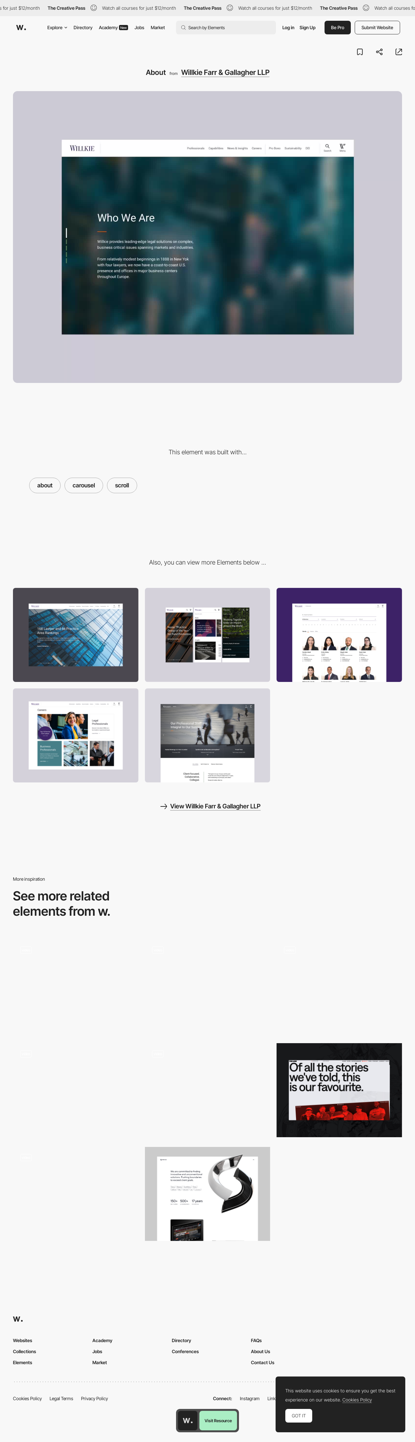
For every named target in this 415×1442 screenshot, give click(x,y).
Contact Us (262, 1362)
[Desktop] (75, 635)
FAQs (256, 1340)
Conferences (185, 1351)
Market (158, 27)
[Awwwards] (21, 27)
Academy (113, 27)
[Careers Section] (75, 735)
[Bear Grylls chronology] (207, 1088)
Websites (22, 1340)
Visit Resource (218, 1420)
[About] (75, 986)
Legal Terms (61, 1398)
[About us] (207, 1194)
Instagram (250, 1398)
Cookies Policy (27, 1398)
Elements (22, 1362)
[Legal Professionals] (339, 635)
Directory (83, 27)
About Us (260, 1351)
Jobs (139, 27)
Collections (24, 1351)
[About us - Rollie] (339, 986)
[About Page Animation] (207, 986)
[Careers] (207, 735)
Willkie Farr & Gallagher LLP (225, 72)
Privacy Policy (94, 1398)
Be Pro (337, 27)
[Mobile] (207, 635)
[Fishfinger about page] (75, 1191)
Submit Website (377, 27)
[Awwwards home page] (187, 1420)
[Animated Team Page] (75, 1088)
